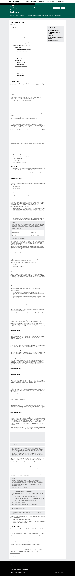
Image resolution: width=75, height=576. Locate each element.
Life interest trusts (18, 60)
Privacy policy (19, 569)
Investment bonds (20, 58)
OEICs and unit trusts (21, 56)
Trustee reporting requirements (53, 30)
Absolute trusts (17, 54)
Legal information (25, 569)
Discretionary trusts (18, 71)
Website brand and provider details (18, 572)
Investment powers (18, 47)
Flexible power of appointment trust (21, 66)
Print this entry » (16, 556)
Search (63, 7)
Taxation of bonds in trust (52, 40)
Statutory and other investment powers (24, 49)
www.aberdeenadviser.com (14, 553)
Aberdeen (60, 1)
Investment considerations (22, 51)
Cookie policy (13, 569)
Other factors (19, 53)
